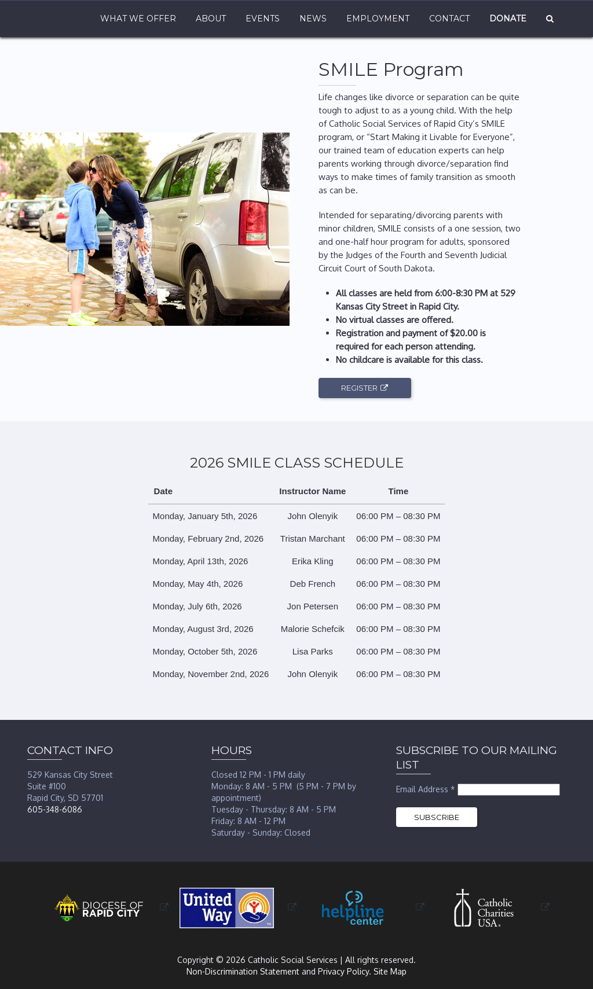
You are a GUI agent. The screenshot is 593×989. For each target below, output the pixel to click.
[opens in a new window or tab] (106, 907)
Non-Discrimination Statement (242, 971)
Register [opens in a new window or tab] (359, 387)
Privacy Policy (343, 971)
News (313, 18)
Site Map (390, 971)
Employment (377, 18)
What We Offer (138, 18)
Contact (449, 18)
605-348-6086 (54, 809)
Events (263, 18)
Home (60, 19)
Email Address (426, 789)
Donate (507, 18)
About (211, 18)
